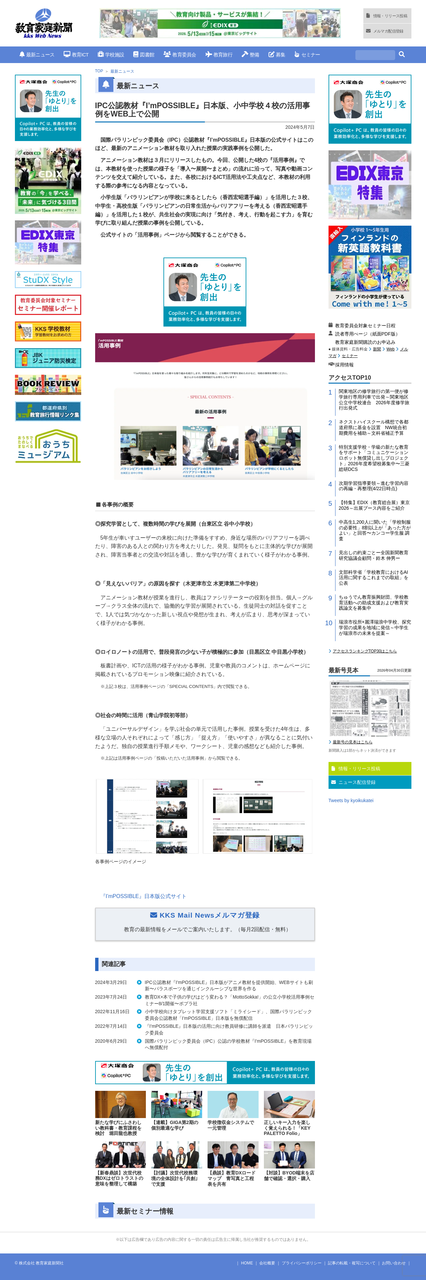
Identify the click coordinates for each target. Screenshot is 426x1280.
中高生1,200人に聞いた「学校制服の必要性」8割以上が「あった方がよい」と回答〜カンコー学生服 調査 (375, 530)
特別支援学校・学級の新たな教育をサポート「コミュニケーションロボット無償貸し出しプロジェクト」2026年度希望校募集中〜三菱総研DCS (374, 458)
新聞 (377, 349)
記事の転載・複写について (352, 1263)
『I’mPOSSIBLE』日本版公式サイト (143, 896)
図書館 (143, 54)
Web (391, 349)
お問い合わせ (394, 1263)
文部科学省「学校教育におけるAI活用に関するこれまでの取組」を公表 (373, 577)
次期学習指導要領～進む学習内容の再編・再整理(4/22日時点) (373, 486)
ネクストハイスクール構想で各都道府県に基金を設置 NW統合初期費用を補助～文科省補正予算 (373, 427)
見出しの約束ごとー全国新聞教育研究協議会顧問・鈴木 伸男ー (373, 555)
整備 (250, 54)
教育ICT (76, 54)
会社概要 (267, 1263)
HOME (247, 1263)
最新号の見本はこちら (353, 742)
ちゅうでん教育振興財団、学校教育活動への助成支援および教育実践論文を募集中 (373, 602)
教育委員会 (179, 54)
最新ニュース (37, 54)
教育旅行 (219, 54)
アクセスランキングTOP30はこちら (365, 651)
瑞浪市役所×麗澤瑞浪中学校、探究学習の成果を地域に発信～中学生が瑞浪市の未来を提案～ (375, 627)
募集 (277, 54)
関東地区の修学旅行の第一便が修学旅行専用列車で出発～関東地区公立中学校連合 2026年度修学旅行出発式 (374, 400)
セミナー (307, 54)
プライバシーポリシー (302, 1263)
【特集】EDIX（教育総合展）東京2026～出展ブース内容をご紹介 (374, 505)
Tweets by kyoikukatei (351, 800)
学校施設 (111, 54)
